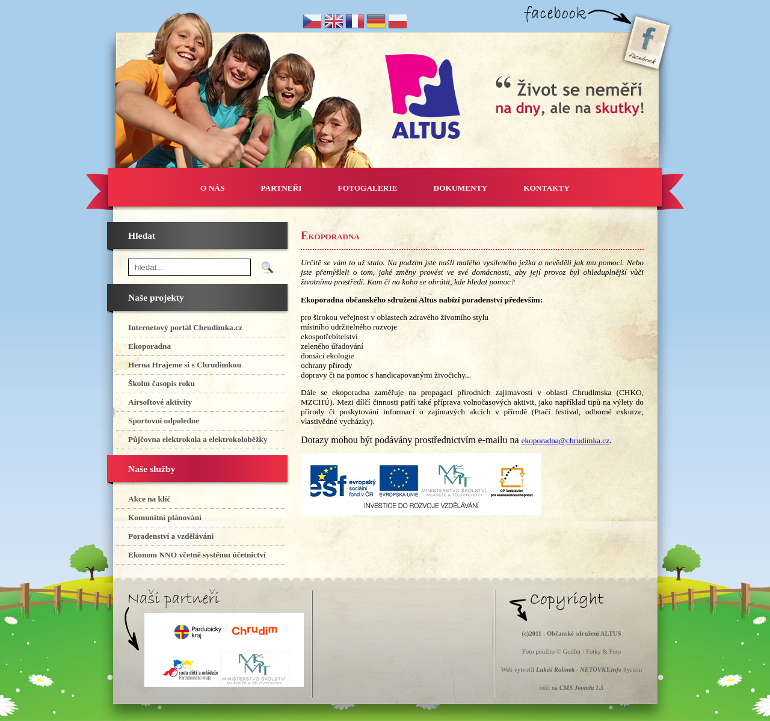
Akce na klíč (149, 498)
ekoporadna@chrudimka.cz (566, 440)
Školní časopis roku (161, 383)
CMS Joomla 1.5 (581, 687)
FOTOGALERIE (368, 187)
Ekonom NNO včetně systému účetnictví (197, 554)
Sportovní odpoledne (163, 420)
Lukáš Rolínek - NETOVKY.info (578, 669)
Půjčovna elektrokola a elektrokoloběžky (198, 439)
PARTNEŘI (280, 187)
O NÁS (212, 187)
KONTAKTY (546, 187)
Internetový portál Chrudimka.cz (185, 327)
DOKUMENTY (461, 187)
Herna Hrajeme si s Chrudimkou (184, 364)
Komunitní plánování (165, 517)
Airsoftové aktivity (160, 402)
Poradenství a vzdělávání (171, 536)
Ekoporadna (149, 346)
